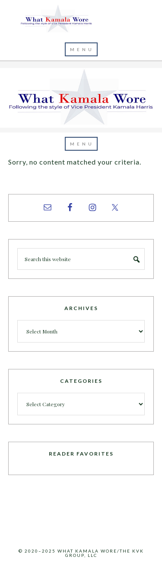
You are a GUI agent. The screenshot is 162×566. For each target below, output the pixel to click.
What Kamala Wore (81, 19)
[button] (81, 49)
